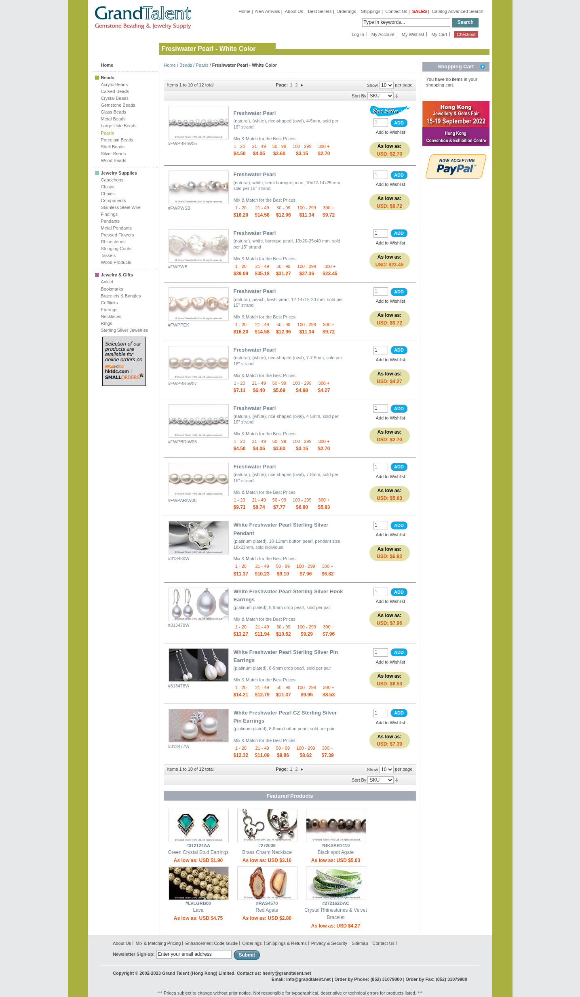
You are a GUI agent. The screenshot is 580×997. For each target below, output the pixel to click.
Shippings (370, 11)
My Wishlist (413, 34)
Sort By (359, 95)
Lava (198, 910)
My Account (382, 34)
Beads (185, 65)
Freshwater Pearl (255, 113)
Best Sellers (320, 11)
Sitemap (360, 943)
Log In (358, 34)
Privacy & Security (329, 943)
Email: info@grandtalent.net (301, 979)
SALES (419, 11)
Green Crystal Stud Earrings (198, 852)
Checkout (466, 34)
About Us (294, 11)
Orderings (346, 11)
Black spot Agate (336, 852)
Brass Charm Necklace (267, 852)
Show (372, 85)
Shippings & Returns (286, 943)
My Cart (439, 34)
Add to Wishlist (390, 132)
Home (244, 11)
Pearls (202, 65)
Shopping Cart (456, 66)
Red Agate (266, 910)
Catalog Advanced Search (457, 11)
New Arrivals (267, 11)
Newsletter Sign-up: (133, 954)
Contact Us (396, 11)
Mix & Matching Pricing (158, 943)
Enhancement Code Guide (211, 943)
